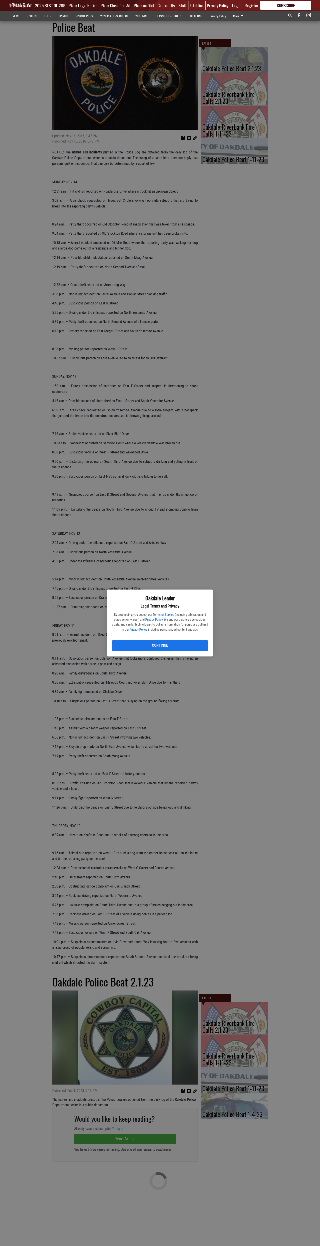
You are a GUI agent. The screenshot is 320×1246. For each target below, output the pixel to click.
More (239, 16)
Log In (236, 5)
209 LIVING (141, 16)
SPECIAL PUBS (84, 16)
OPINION (63, 16)
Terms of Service (163, 614)
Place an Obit (144, 5)
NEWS (16, 16)
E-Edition (197, 5)
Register (251, 5)
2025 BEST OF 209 (50, 5)
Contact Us (166, 5)
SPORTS (32, 16)
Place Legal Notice (83, 5)
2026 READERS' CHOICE (114, 16)
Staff (182, 5)
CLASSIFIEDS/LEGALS (169, 16)
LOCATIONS (195, 16)
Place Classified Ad (115, 5)
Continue (160, 645)
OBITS (47, 16)
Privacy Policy (154, 619)
